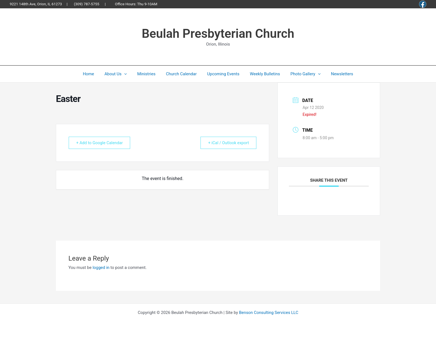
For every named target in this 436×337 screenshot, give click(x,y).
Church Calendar (182, 73)
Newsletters (335, 73)
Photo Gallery (300, 74)
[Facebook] (422, 4)
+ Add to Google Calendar (100, 142)
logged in (101, 267)
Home (95, 73)
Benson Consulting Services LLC (269, 312)
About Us (121, 74)
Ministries (149, 73)
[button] (129, 74)
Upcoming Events (222, 73)
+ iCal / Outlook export (227, 142)
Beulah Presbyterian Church (218, 33)
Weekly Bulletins (262, 73)
